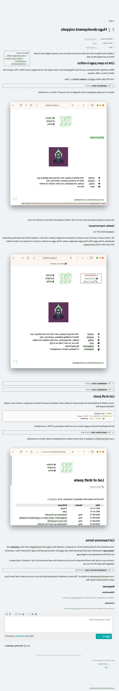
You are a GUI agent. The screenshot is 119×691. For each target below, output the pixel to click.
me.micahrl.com (91, 39)
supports (91, 79)
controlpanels (92, 47)
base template (94, 92)
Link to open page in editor (16, 56)
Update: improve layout (13, 58)
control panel (90, 244)
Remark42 (74, 608)
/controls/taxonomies (100, 576)
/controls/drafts (102, 438)
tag (107, 667)
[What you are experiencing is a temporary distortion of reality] (4, 687)
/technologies (36, 547)
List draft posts (20, 61)
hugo (96, 43)
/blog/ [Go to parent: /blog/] (111, 21)
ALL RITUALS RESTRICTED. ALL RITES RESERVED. (101, 688)
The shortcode (96, 432)
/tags (49, 547)
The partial (98, 85)
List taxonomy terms (18, 64)
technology (104, 664)
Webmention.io (75, 598)
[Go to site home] (58, 12)
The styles (98, 389)
